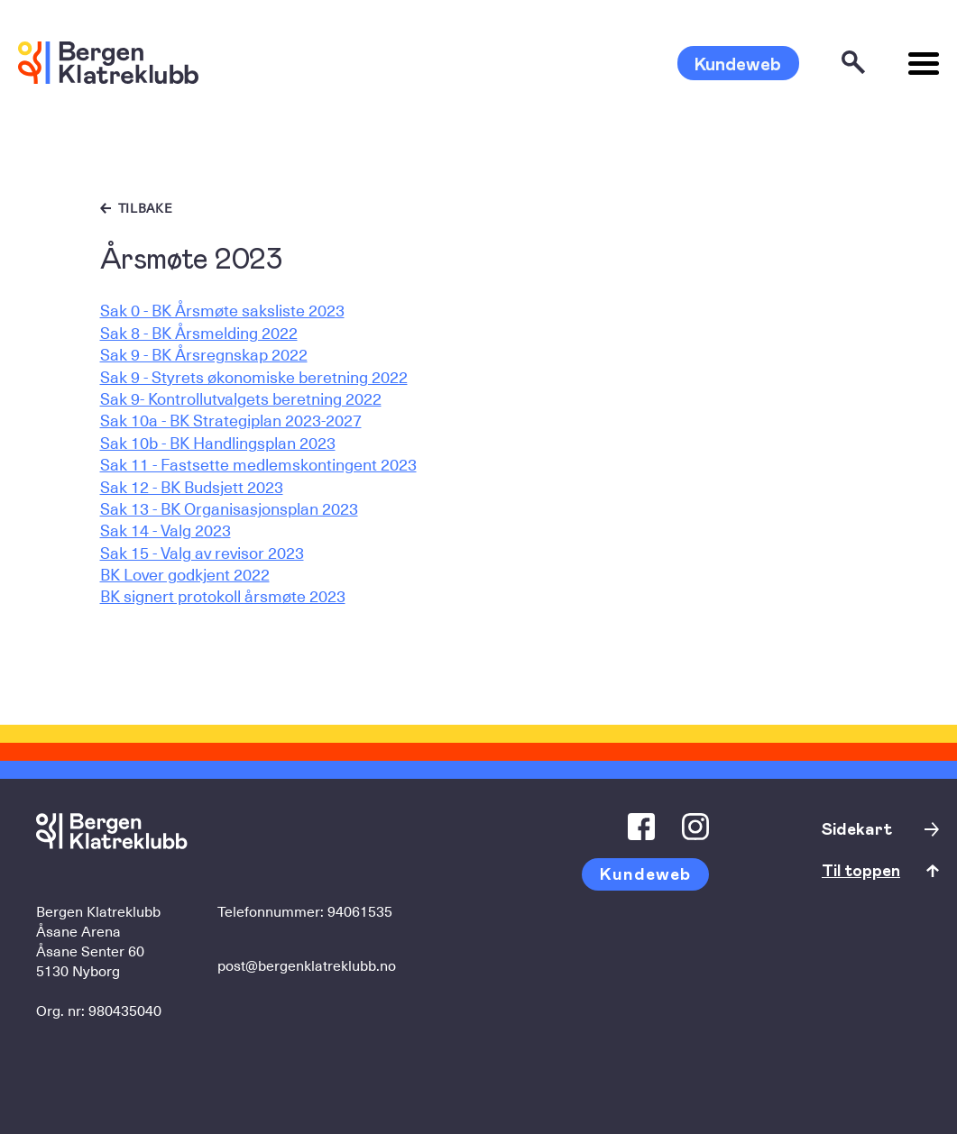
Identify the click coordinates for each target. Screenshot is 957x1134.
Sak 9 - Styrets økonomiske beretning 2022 (254, 376)
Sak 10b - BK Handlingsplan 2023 (218, 442)
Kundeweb (738, 63)
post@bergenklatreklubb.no (306, 964)
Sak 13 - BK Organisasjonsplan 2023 (229, 508)
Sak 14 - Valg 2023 (165, 529)
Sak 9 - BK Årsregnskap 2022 (204, 354)
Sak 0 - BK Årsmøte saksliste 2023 (222, 309)
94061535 (359, 910)
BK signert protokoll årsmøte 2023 (222, 595)
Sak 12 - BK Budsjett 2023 (191, 486)
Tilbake (145, 208)
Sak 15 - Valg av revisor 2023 (202, 552)
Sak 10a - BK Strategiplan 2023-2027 (231, 419)
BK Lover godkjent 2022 (185, 574)
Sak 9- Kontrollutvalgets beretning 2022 (241, 398)
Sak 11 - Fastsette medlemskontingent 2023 (258, 464)
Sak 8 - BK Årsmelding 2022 (199, 332)
